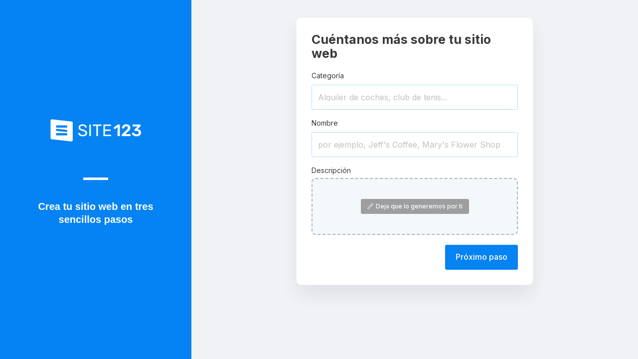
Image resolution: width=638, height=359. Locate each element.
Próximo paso (481, 257)
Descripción (331, 170)
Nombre (325, 123)
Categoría (328, 75)
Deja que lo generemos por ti (415, 206)
